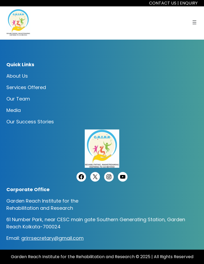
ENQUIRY (189, 3)
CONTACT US (162, 3)
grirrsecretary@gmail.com (52, 238)
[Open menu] (194, 22)
